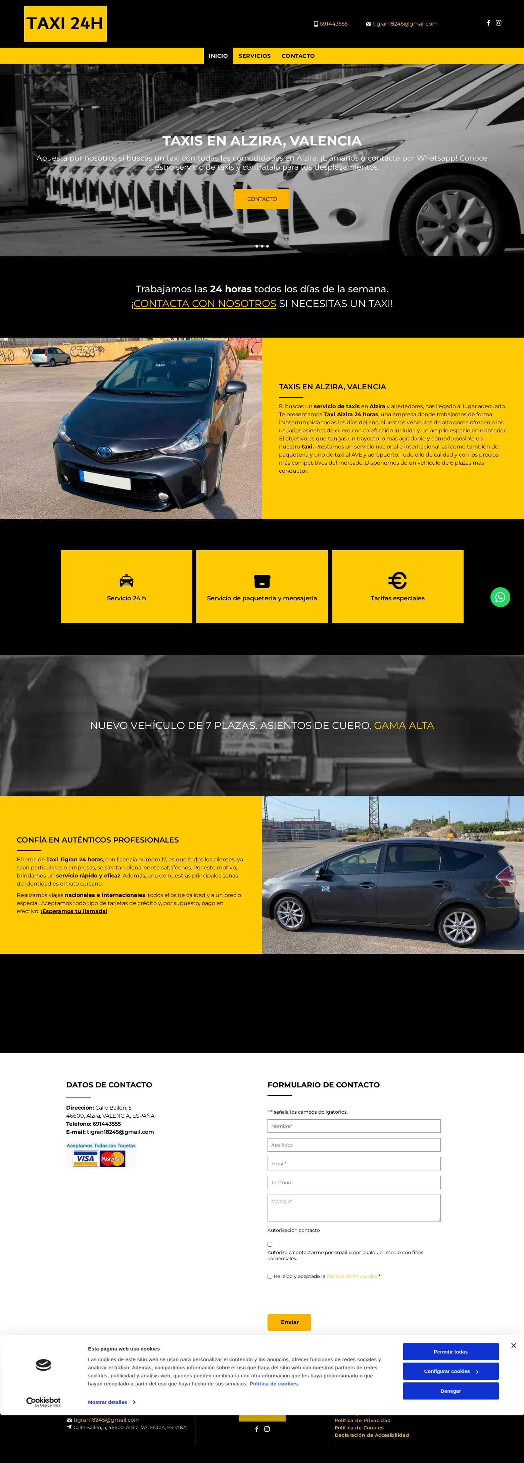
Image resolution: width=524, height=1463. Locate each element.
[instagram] (498, 24)
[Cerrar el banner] (513, 1419)
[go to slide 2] (262, 246)
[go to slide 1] (256, 246)
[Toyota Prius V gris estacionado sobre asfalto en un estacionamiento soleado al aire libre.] (49, 1003)
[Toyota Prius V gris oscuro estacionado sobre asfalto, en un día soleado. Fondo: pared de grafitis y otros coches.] (474, 1003)
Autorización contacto (294, 1230)
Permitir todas (451, 1425)
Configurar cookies (451, 1445)
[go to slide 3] (267, 246)
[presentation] (319, 1294)
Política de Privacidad (352, 1276)
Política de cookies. (274, 1457)
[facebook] (488, 24)
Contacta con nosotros (205, 303)
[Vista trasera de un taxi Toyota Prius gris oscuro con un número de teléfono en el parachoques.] (219, 1003)
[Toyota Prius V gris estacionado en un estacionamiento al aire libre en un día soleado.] (304, 1003)
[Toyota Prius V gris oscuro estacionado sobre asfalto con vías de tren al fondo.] (134, 1003)
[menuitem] (218, 56)
